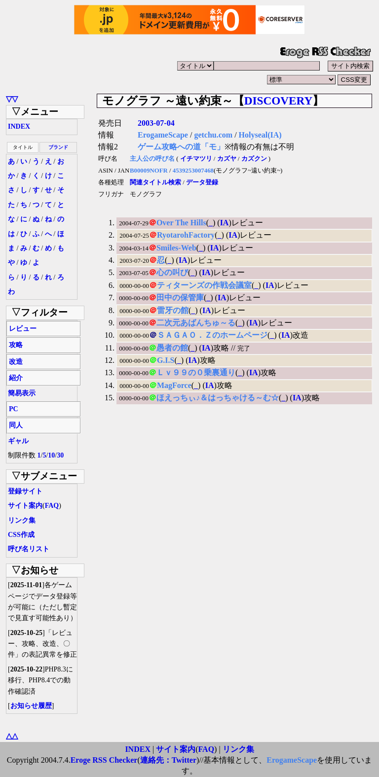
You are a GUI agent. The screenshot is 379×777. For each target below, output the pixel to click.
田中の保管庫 (180, 297)
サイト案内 (25, 505)
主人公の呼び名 (152, 158)
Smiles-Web (176, 248)
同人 (16, 425)
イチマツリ (196, 158)
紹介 (16, 378)
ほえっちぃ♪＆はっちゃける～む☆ (217, 397)
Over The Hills (181, 222)
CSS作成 (21, 534)
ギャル (18, 441)
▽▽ (12, 99)
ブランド (58, 147)
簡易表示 (22, 393)
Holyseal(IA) (260, 135)
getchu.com (213, 135)
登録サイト (25, 491)
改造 (16, 361)
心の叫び (172, 272)
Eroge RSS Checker (104, 760)
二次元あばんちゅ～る (195, 322)
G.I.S (166, 360)
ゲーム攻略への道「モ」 (181, 146)
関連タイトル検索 (155, 182)
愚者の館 (172, 348)
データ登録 (202, 182)
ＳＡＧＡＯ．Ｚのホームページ (212, 335)
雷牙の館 (173, 310)
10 (51, 455)
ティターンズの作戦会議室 (204, 285)
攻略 (16, 345)
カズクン (254, 158)
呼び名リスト (28, 549)
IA (224, 222)
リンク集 (22, 520)
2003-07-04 (156, 123)
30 (60, 455)
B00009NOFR (149, 170)
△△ (12, 736)
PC (13, 409)
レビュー (23, 328)
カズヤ (226, 158)
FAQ (52, 505)
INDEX (19, 126)
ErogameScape (163, 135)
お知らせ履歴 (31, 705)
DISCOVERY (278, 100)
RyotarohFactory (186, 235)
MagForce (174, 385)
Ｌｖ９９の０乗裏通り (195, 372)
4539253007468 (193, 170)
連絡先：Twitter (168, 760)
